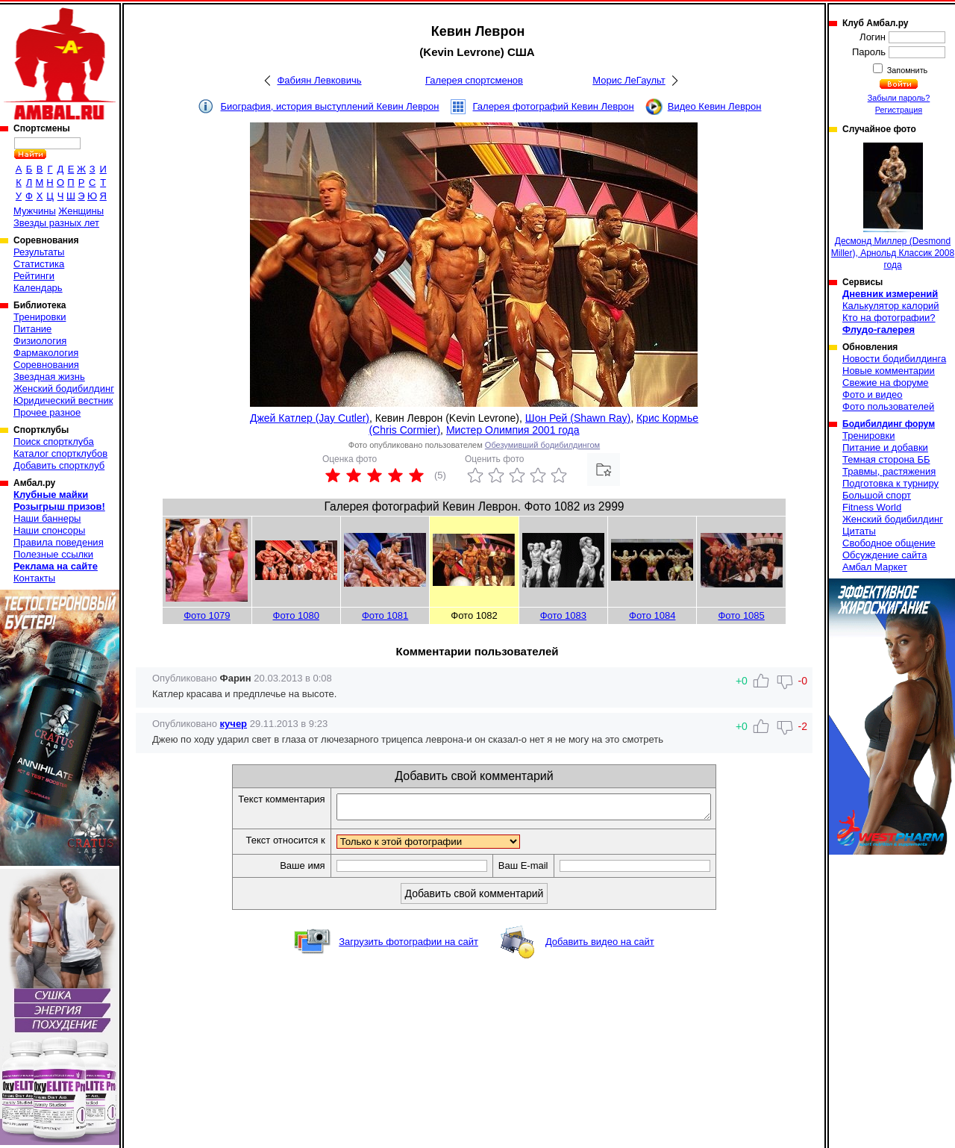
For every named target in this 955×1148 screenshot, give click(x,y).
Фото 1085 (741, 615)
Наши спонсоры (49, 530)
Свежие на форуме (885, 382)
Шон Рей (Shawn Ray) (577, 418)
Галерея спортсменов (474, 80)
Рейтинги (33, 275)
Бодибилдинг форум (888, 424)
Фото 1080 (296, 615)
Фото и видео (872, 394)
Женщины (81, 210)
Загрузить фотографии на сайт (408, 946)
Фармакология (45, 352)
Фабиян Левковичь (319, 80)
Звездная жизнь (49, 376)
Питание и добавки (885, 447)
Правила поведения (58, 542)
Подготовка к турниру (890, 483)
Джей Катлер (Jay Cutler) (309, 418)
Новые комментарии (888, 370)
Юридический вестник (63, 400)
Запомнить (906, 70)
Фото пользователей (888, 406)
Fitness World (871, 507)
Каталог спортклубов (60, 453)
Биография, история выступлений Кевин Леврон (330, 106)
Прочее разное (47, 412)
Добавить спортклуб (58, 465)
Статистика (38, 263)
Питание (32, 328)
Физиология (39, 340)
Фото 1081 (385, 615)
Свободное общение (889, 543)
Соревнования (46, 364)
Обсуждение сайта (884, 555)
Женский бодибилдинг (63, 388)
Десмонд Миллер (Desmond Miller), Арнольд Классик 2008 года (892, 206)
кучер (233, 723)
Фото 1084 (652, 615)
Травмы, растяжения (889, 471)
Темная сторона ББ (886, 459)
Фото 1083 (563, 615)
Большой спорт (876, 495)
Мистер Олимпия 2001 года (513, 430)
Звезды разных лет (56, 222)
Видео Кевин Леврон (715, 106)
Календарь (38, 287)
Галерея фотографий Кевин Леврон (553, 106)
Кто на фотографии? (889, 317)
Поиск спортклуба (53, 441)
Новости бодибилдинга (894, 358)
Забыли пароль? (899, 97)
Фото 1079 (207, 615)
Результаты (38, 252)
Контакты (34, 578)
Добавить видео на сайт (599, 946)
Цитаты (859, 531)
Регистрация (898, 109)
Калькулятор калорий (890, 305)
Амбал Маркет (874, 567)
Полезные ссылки (53, 554)
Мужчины (34, 210)
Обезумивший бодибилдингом (542, 444)
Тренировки (39, 316)
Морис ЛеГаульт (628, 80)
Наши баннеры (47, 518)
